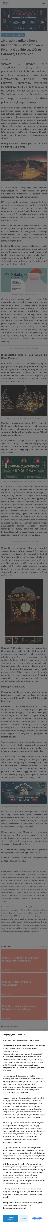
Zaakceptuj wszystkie (10, 1219)
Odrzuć (23, 1219)
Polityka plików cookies (37, 1219)
